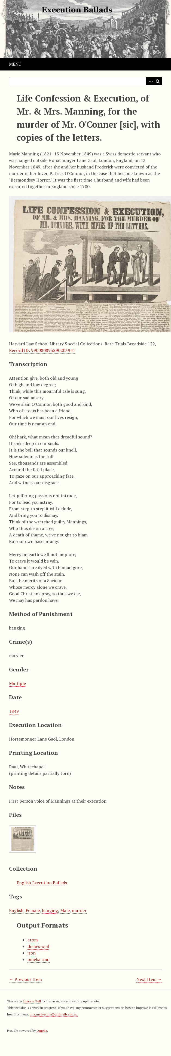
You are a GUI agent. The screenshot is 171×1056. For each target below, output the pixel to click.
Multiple (17, 683)
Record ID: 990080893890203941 (42, 350)
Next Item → (149, 979)
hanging (50, 910)
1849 (14, 711)
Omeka (41, 1031)
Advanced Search (150, 81)
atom (33, 940)
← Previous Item (25, 979)
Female (33, 910)
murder (79, 910)
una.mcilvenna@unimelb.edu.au (54, 1014)
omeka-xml (39, 959)
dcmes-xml (38, 946)
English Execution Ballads (42, 883)
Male (65, 910)
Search (158, 81)
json (32, 953)
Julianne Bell (32, 1001)
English (16, 910)
